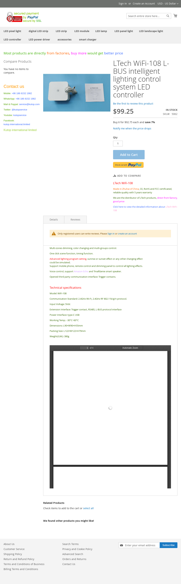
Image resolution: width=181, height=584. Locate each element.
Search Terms (70, 544)
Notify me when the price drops (132, 128)
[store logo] (23, 17)
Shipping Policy (13, 554)
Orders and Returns (74, 559)
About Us (9, 544)
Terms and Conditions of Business (24, 564)
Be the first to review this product (133, 103)
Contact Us (68, 564)
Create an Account (144, 3)
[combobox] (148, 16)
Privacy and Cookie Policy (77, 549)
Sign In (123, 3)
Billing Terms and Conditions (21, 569)
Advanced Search (72, 554)
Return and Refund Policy (19, 559)
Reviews (75, 219)
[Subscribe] (168, 545)
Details (54, 219)
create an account (127, 233)
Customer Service (14, 549)
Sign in (111, 233)
